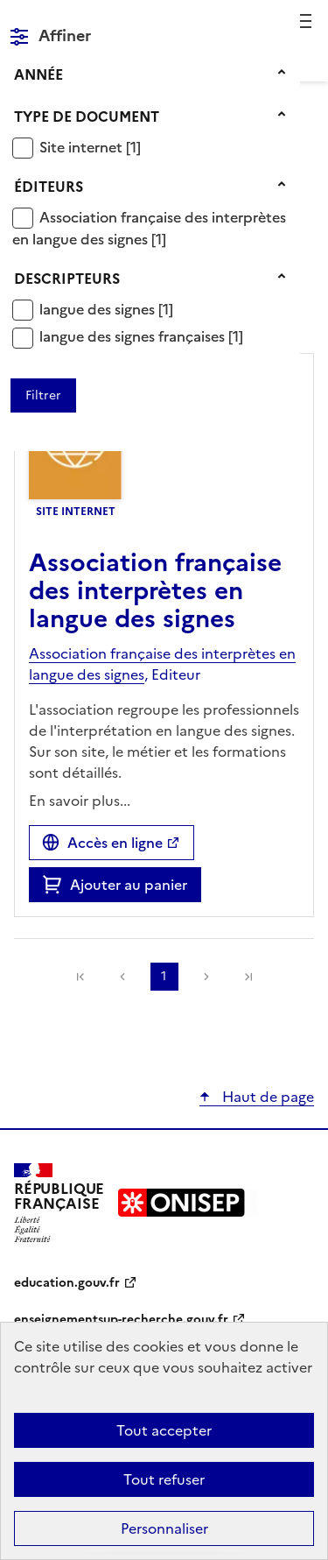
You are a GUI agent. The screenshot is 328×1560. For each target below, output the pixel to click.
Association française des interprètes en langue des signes (149, 229)
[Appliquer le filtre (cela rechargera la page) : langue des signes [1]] (106, 309)
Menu (303, 21)
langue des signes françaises (133, 336)
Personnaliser (164, 1528)
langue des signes (98, 309)
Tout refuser (164, 1479)
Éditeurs (48, 186)
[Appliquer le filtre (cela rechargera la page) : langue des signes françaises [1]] (141, 336)
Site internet (82, 147)
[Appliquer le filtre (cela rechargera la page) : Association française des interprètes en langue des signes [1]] (149, 228)
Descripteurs (67, 278)
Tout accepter (164, 1430)
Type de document (86, 116)
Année (38, 74)
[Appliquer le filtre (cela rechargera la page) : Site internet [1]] (90, 147)
